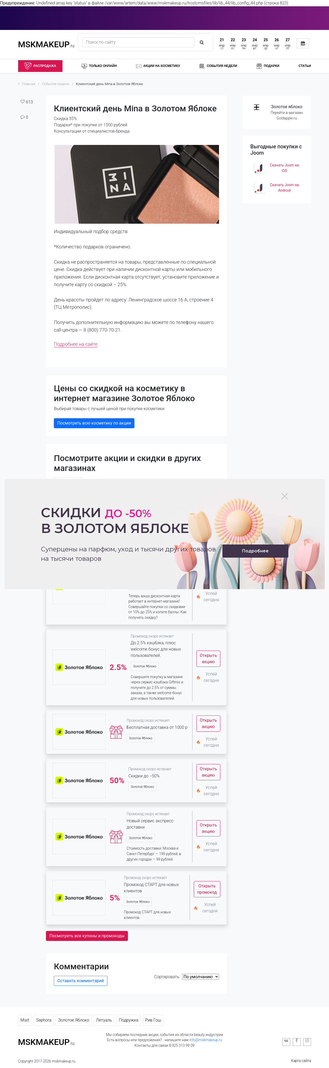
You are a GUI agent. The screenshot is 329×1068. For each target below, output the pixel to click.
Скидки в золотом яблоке (115, 520)
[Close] (284, 496)
